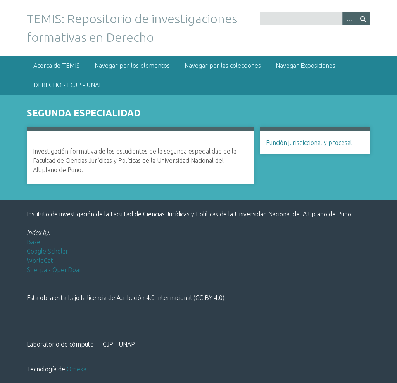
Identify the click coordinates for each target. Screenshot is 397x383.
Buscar (363, 18)
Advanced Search (349, 18)
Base (33, 241)
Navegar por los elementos (132, 65)
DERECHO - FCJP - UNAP (68, 84)
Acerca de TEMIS (56, 65)
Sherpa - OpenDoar (54, 269)
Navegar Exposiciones (305, 65)
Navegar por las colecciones (223, 65)
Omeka (76, 369)
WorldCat (40, 260)
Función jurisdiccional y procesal (309, 142)
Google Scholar (47, 251)
